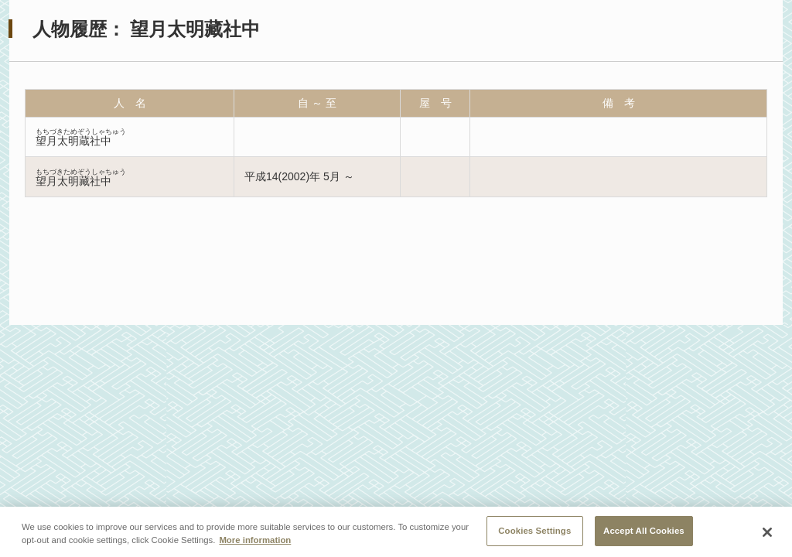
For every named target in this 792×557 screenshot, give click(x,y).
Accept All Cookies (643, 533)
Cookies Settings (534, 533)
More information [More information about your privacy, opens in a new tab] (255, 542)
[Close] (767, 535)
